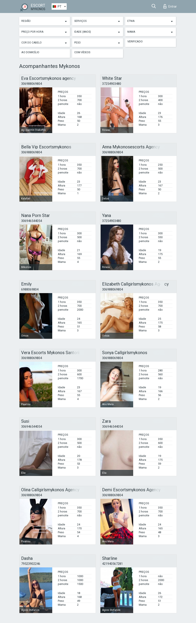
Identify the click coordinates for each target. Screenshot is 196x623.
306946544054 (31, 221)
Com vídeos (82, 52)
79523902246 (30, 564)
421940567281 (112, 564)
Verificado (135, 41)
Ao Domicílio (30, 52)
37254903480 (111, 84)
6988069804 (29, 289)
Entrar (170, 6)
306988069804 (31, 84)
